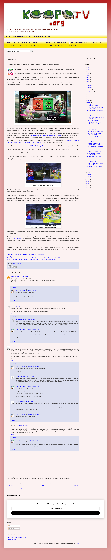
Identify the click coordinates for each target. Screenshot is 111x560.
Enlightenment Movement (29, 42)
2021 (87, 77)
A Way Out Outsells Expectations (95, 131)
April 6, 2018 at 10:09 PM (22, 425)
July (88, 96)
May (88, 100)
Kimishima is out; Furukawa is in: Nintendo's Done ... (95, 111)
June (88, 98)
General (94, 42)
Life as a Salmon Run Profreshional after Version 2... (95, 128)
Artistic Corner (10, 42)
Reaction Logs (62, 46)
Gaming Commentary (78, 42)
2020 (87, 79)
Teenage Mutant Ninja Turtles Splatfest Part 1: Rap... (94, 104)
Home (8, 36)
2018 (87, 84)
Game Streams (61, 42)
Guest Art (9, 46)
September (90, 91)
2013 (87, 187)
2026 (87, 67)
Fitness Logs (47, 42)
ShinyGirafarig (15, 347)
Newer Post (10, 485)
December (90, 85)
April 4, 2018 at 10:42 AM (29, 319)
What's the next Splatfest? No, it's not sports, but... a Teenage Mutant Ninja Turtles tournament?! (31, 259)
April (88, 102)
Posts (10, 525)
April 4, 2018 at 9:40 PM (29, 401)
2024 (87, 71)
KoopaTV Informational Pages (21, 36)
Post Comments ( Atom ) (19, 488)
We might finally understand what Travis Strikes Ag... (95, 154)
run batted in (17, 238)
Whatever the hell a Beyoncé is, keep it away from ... (94, 140)
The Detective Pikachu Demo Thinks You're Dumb (94, 157)
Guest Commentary (22, 46)
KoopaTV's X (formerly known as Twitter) (17, 537)
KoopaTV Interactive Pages (42, 36)
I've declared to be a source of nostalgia (45, 135)
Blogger (77, 543)
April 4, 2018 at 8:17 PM (33, 290)
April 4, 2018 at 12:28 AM (22, 276)
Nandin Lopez (14, 306)
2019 (87, 81)
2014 (87, 185)
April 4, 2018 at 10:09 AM (25, 347)
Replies (14, 287)
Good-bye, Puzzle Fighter (93, 120)
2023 (87, 73)
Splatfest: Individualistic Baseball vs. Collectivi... (95, 164)
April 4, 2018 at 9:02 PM (33, 329)
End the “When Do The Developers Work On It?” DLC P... (95, 118)
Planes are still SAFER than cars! (95, 126)
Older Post (76, 485)
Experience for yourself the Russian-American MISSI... (94, 144)
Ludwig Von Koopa (20, 290)
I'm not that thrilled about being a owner (39, 146)
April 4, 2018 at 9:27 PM (29, 376)
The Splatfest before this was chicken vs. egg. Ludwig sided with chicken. (25, 254)
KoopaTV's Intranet (12, 539)
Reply (12, 284)
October (89, 89)
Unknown (13, 276)
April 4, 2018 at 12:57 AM (24, 306)
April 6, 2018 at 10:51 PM (33, 440)
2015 (87, 183)
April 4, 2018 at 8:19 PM (33, 366)
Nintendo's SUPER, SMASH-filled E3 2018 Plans (95, 108)
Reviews (75, 46)
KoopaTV (49, 46)
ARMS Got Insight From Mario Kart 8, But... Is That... (95, 160)
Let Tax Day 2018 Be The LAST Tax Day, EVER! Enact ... (95, 134)
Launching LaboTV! (91, 170)
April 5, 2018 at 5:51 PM (33, 414)
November (90, 87)
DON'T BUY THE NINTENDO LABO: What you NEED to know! (95, 123)
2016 (87, 181)
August (89, 94)
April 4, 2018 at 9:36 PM (33, 386)
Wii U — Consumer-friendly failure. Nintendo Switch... (95, 147)
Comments (11, 528)
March (89, 172)
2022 (87, 75)
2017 (87, 179)
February (89, 174)
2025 (87, 69)
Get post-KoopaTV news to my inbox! (55, 512)
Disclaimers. (16, 480)
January (89, 176)
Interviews (37, 46)
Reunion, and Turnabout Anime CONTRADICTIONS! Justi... (94, 150)
